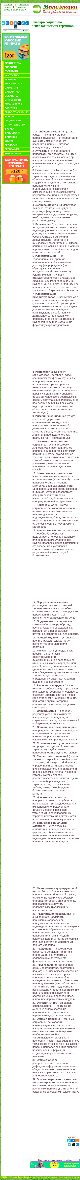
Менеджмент (13, 100)
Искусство (12, 75)
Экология (11, 145)
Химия (9, 141)
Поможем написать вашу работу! (15, 8)
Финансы (11, 137)
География (11, 71)
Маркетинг (11, 88)
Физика (9, 129)
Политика (11, 108)
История (10, 79)
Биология (11, 67)
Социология (13, 120)
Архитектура (13, 63)
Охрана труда (13, 104)
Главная (8, 4)
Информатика (13, 83)
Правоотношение (16, 112)
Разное (9, 116)
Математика (12, 92)
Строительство (15, 125)
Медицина (11, 96)
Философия (12, 133)
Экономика (12, 149)
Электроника (13, 153)
